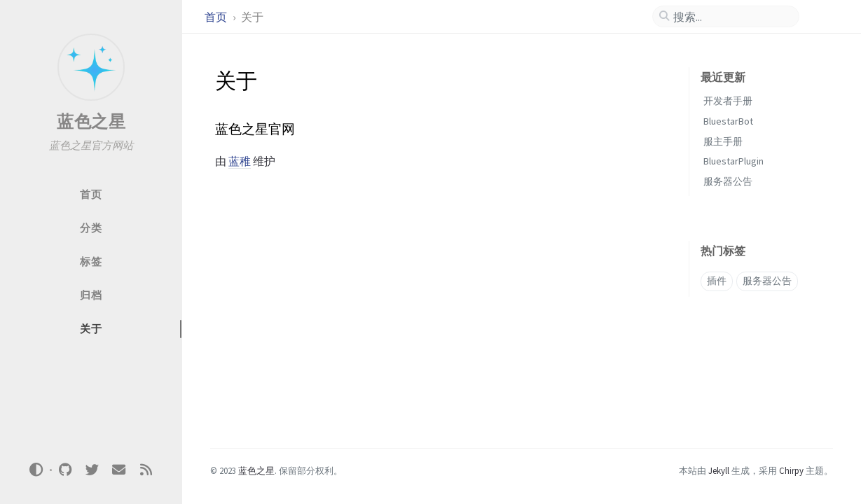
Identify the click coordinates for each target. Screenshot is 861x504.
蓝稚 (239, 161)
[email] (119, 470)
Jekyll (718, 470)
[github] (65, 470)
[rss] (145, 470)
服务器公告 (727, 181)
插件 (716, 281)
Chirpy (791, 470)
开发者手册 (727, 100)
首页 (217, 17)
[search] (731, 16)
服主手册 (723, 141)
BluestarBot (728, 121)
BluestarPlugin (733, 161)
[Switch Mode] (36, 469)
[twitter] (91, 470)
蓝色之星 (91, 121)
